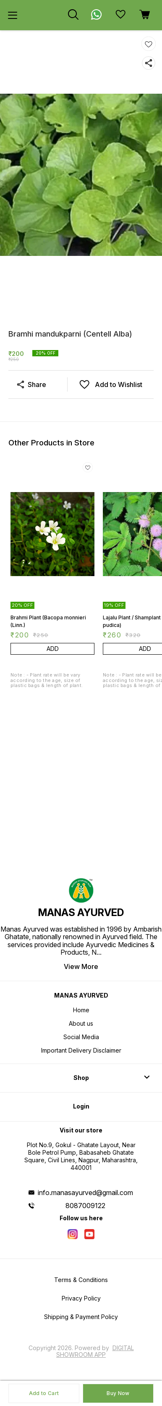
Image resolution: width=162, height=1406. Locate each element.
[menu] (12, 15)
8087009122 (85, 1205)
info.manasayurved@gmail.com (85, 1192)
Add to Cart (44, 1393)
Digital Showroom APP (95, 1351)
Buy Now (118, 1393)
